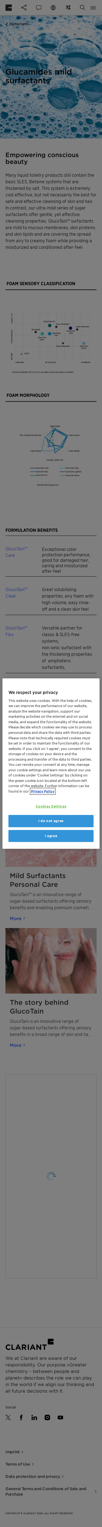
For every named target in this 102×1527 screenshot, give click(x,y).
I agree (51, 835)
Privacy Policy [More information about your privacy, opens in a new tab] (42, 791)
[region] (50, 763)
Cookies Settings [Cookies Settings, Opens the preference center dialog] (51, 806)
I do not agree (51, 821)
